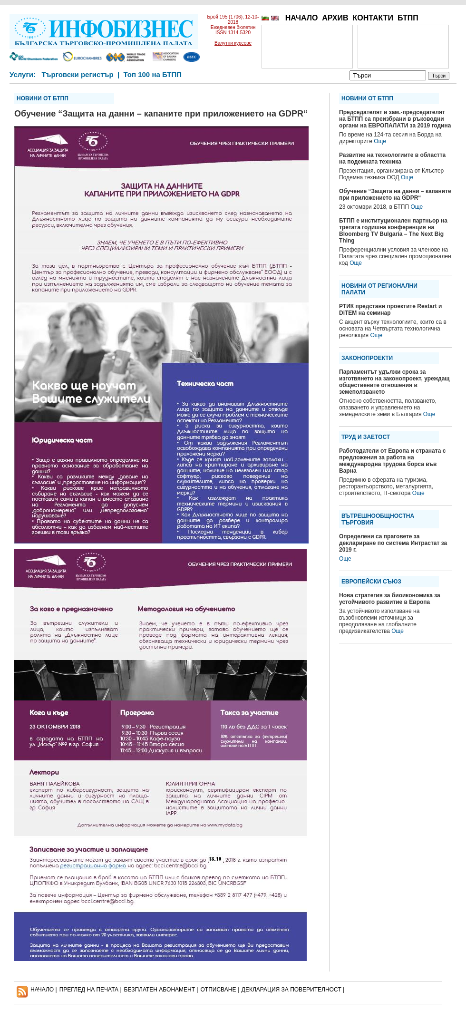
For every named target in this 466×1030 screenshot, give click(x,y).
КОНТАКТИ (372, 18)
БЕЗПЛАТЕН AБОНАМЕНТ (159, 989)
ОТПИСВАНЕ (218, 989)
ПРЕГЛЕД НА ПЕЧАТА (88, 989)
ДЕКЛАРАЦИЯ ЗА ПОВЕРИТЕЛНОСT (291, 989)
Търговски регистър (77, 74)
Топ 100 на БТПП (153, 74)
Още (380, 141)
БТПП (408, 18)
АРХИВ (335, 18)
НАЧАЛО (301, 18)
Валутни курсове (233, 43)
